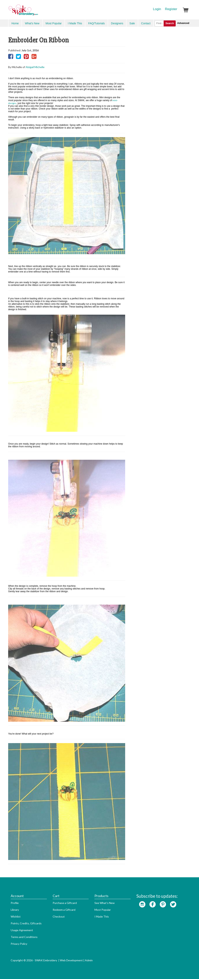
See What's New (104, 903)
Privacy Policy (19, 943)
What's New (32, 23)
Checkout (59, 916)
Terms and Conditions (24, 937)
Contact (145, 23)
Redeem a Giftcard (64, 909)
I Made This (75, 23)
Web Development (71, 960)
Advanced (183, 23)
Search (169, 23)
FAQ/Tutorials (96, 23)
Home (15, 23)
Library (15, 909)
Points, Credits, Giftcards (26, 923)
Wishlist (16, 916)
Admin (89, 960)
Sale (132, 23)
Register (171, 9)
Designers (117, 23)
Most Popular (54, 23)
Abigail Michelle (35, 67)
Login (157, 9)
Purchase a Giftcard (65, 903)
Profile (15, 903)
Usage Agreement (22, 930)
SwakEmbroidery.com (37, 11)
